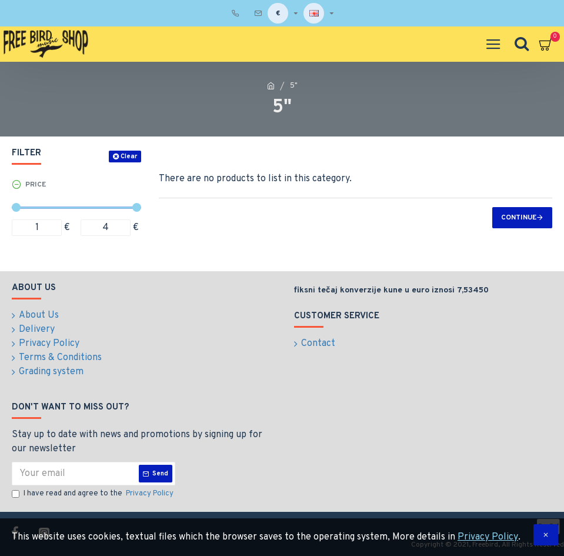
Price (35, 184)
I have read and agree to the (93, 494)
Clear (129, 156)
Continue (518, 217)
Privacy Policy (488, 537)
